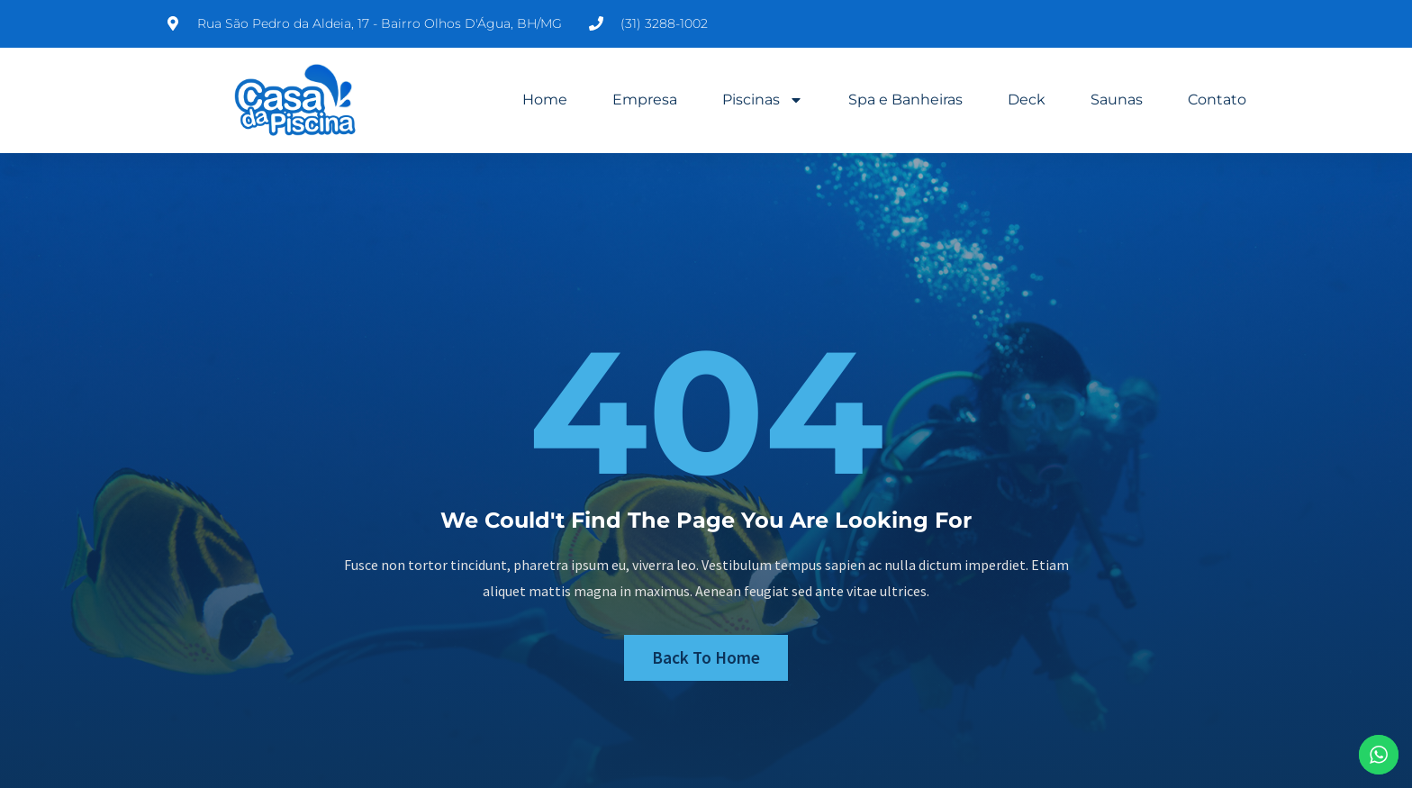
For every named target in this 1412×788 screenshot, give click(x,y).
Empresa (644, 99)
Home (544, 99)
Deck (1026, 99)
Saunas (1117, 99)
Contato (1217, 99)
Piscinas (762, 100)
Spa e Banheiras (905, 99)
